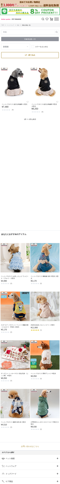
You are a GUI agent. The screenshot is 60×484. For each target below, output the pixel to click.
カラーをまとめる (41, 47)
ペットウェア (10, 25)
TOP (2, 25)
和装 (18, 25)
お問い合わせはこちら (30, 446)
